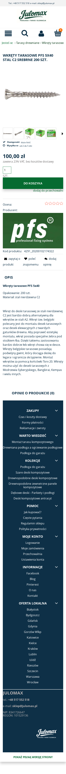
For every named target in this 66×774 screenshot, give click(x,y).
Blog (33, 579)
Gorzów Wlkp (32, 632)
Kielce (33, 643)
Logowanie (33, 543)
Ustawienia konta (32, 559)
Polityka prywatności (32, 529)
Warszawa (32, 677)
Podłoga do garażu (32, 453)
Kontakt (32, 596)
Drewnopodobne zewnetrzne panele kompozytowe (33, 485)
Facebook (32, 573)
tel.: (16, 700)
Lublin (33, 654)
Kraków (33, 649)
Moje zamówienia (32, 548)
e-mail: (20, 706)
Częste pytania (32, 518)
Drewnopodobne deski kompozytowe (32, 478)
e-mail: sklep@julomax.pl (42, 3)
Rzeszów (32, 665)
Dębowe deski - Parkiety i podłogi (33, 493)
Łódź (33, 660)
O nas (32, 590)
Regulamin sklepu (32, 523)
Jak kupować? (32, 512)
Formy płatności (32, 422)
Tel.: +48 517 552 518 (18, 3)
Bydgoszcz (32, 615)
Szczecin (32, 671)
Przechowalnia (32, 554)
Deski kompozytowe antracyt (33, 498)
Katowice (33, 637)
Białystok (33, 609)
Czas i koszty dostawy (33, 417)
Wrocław (32, 682)
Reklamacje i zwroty (33, 428)
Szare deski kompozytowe (33, 472)
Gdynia (32, 626)
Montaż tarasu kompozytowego (33, 442)
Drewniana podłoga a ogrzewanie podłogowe (32, 447)
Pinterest (33, 584)
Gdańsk (33, 621)
